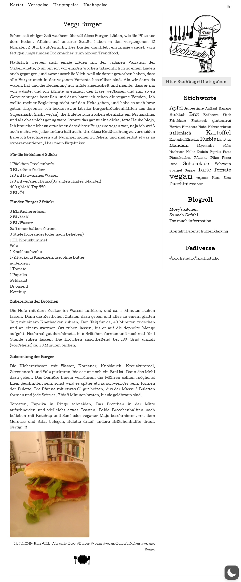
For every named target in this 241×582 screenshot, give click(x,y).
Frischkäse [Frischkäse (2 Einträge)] (177, 121)
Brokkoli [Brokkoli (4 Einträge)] (177, 114)
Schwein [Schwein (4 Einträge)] (223, 164)
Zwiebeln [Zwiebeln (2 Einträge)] (196, 184)
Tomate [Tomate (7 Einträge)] (222, 170)
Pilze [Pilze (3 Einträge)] (214, 157)
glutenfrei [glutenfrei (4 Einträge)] (221, 120)
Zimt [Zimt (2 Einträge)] (227, 178)
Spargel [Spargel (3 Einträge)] (175, 170)
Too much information (190, 221)
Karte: (16, 5)
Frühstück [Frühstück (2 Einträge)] (199, 121)
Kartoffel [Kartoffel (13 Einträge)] (218, 132)
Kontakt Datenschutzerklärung (198, 231)
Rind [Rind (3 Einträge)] (173, 164)
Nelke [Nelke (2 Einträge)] (190, 152)
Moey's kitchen (183, 209)
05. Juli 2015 (23, 543)
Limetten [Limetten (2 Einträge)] (224, 140)
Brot (71, 543)
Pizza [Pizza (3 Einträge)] (226, 157)
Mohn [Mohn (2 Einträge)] (227, 146)
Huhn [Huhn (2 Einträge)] (202, 127)
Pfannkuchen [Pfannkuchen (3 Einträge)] (180, 157)
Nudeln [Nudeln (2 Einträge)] (202, 152)
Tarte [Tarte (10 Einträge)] (204, 169)
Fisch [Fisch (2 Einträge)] (227, 115)
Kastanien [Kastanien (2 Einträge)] (177, 140)
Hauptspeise (66, 5)
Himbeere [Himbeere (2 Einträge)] (189, 127)
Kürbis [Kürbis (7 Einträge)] (208, 139)
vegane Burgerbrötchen (122, 543)
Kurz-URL (42, 543)
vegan (97, 543)
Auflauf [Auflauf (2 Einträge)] (211, 108)
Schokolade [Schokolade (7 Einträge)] (196, 164)
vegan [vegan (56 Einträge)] (181, 176)
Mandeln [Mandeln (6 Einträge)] (179, 145)
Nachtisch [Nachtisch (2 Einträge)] (177, 152)
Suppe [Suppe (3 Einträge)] (190, 170)
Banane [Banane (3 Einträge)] (225, 108)
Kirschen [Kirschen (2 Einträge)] (192, 140)
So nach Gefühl (183, 215)
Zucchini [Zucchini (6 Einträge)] (179, 184)
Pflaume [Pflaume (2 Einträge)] (200, 158)
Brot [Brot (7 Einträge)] (194, 114)
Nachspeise (96, 5)
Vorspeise (38, 5)
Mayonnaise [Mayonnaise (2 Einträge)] (205, 146)
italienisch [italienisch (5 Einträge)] (180, 133)
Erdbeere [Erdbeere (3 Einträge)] (211, 115)
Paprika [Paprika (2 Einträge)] (215, 152)
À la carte (59, 543)
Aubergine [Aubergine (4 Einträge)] (194, 108)
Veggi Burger (82, 24)
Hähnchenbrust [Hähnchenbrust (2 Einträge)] (219, 127)
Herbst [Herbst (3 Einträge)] (175, 127)
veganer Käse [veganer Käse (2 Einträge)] (208, 178)
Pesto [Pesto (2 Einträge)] (227, 152)
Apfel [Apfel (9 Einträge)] (176, 108)
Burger (84, 543)
